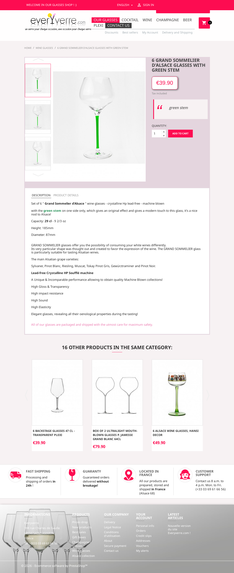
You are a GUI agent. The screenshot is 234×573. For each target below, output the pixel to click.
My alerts (142, 551)
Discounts (111, 32)
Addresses (143, 541)
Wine (147, 19)
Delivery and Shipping (177, 32)
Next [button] (38, 174)
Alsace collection (83, 556)
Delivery (109, 522)
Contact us (118, 25)
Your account (144, 516)
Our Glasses (106, 19)
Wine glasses (81, 551)
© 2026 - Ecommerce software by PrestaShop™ (54, 566)
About (108, 541)
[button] (26, 395)
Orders (141, 531)
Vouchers (142, 546)
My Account (150, 32)
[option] (38, 80)
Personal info (145, 526)
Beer (187, 19)
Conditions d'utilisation (112, 534)
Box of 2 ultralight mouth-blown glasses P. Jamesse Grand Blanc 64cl (115, 435)
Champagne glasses (80, 544)
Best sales (79, 532)
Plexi (98, 25)
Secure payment (115, 546)
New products (81, 527)
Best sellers (130, 32)
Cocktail (130, 19)
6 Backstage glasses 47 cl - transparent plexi (54, 433)
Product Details (66, 195)
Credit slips (144, 536)
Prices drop (80, 522)
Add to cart (180, 133)
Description (41, 195)
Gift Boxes (79, 537)
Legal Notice (112, 527)
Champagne (167, 19)
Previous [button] (38, 59)
